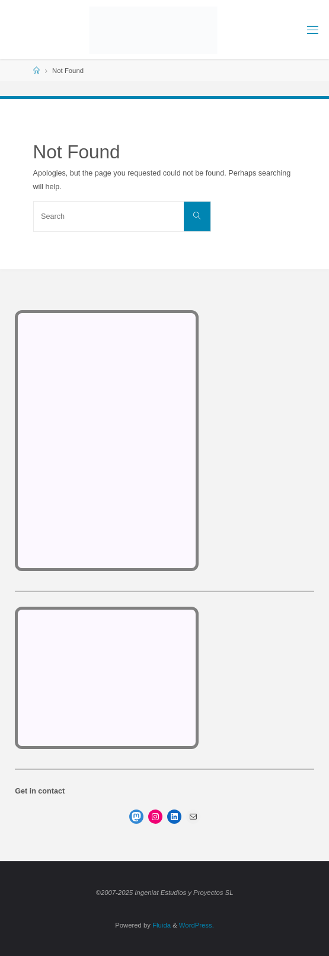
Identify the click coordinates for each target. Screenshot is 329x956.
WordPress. (196, 925)
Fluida (161, 925)
